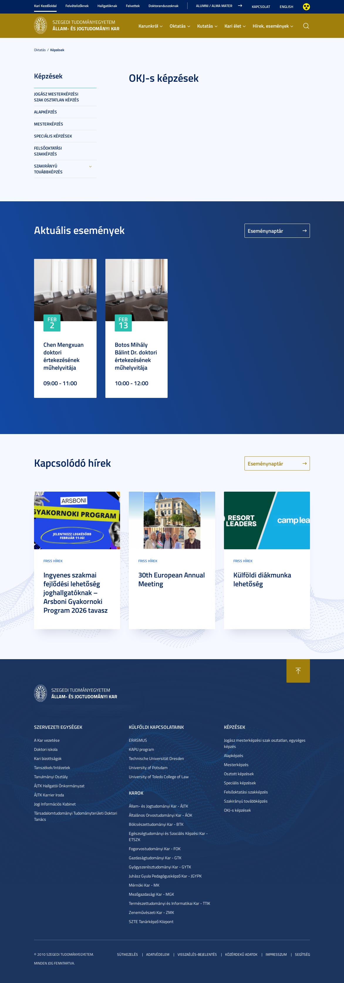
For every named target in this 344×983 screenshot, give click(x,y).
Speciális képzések (53, 136)
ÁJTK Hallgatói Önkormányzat (59, 785)
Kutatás (205, 25)
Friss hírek (53, 560)
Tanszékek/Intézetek (52, 767)
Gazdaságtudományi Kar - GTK (155, 857)
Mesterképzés (48, 124)
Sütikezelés (127, 954)
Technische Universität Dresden (156, 758)
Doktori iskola (46, 749)
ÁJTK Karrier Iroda (49, 795)
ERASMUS (138, 740)
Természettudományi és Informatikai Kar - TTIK (169, 903)
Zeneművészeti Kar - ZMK (151, 912)
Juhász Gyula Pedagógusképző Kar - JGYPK (165, 876)
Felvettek (133, 5)
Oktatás (178, 25)
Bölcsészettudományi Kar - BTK (156, 824)
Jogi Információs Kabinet (55, 804)
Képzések (57, 49)
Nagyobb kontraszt (306, 6)
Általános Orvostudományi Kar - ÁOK (160, 815)
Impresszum (276, 954)
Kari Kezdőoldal (45, 5)
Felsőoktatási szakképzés (48, 151)
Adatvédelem (157, 954)
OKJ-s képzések (237, 810)
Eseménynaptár (265, 231)
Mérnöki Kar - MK (144, 885)
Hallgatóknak (107, 5)
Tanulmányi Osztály (51, 776)
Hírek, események (271, 25)
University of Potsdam (148, 767)
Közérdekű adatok (241, 954)
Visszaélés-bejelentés (197, 954)
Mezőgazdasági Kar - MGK (151, 894)
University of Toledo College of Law (159, 776)
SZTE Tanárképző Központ (151, 921)
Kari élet (233, 25)
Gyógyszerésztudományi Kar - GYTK (160, 867)
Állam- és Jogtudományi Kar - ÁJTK (158, 806)
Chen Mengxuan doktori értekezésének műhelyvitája (63, 355)
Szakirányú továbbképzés (48, 169)
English (286, 6)
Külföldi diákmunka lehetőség (262, 579)
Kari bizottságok (48, 758)
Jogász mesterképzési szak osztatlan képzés (56, 97)
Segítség (302, 954)
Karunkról (148, 25)
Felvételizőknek (77, 5)
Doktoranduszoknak (163, 5)
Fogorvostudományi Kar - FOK (155, 848)
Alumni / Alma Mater (214, 5)
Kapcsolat (261, 6)
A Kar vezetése (47, 740)
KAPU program (141, 749)
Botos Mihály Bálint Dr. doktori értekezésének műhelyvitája (136, 355)
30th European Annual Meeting (171, 579)
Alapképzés (45, 112)
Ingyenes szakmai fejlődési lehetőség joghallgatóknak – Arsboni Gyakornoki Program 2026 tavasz (75, 592)
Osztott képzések (239, 773)
